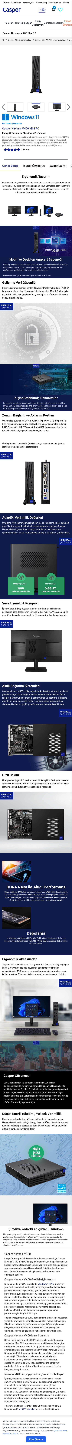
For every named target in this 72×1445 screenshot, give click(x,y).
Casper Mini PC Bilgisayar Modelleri (50, 40)
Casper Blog (41, 3)
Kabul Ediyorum (36, 1439)
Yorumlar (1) (58, 166)
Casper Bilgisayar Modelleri (19, 40)
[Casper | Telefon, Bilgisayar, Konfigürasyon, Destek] (16, 10)
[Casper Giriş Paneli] (67, 10)
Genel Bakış (10, 166)
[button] (3, 107)
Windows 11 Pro (46, 1284)
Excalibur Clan (55, 3)
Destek (66, 3)
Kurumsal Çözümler (12, 3)
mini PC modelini (27, 1409)
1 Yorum (25, 149)
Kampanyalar (28, 3)
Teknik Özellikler (33, 166)
